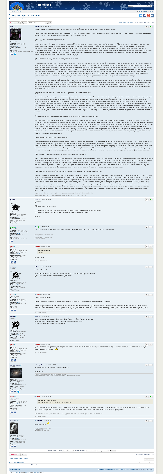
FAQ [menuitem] (20, 11)
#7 (35, 316)
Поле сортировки (85, 450)
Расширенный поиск (150, 6)
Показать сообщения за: (60, 450)
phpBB (27, 472)
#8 (35, 344)
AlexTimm (13, 420)
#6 (35, 294)
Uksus (12, 246)
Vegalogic (36, 472)
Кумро (12, 26)
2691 (18, 233)
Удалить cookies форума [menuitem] (128, 469)
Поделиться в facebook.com (144, 15)
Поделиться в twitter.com (140, 15)
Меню (14, 11)
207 (18, 217)
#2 (35, 199)
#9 (35, 364)
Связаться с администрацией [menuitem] (109, 469)
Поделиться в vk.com (152, 15)
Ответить (13, 23)
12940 (18, 253)
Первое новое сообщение (125, 22)
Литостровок (43, 4)
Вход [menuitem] (151, 11)
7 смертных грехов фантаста (24, 15)
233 (18, 46)
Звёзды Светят (15, 365)
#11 (36, 420)
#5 (35, 266)
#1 (35, 26)
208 (18, 438)
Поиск (147, 6)
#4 (35, 246)
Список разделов (15, 469)
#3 (35, 227)
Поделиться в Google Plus (148, 15)
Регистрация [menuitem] (143, 11)
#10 (36, 396)
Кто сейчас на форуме (17, 462)
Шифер (12, 227)
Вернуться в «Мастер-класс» (19, 458)
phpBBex (18, 472)
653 (18, 383)
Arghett (12, 199)
